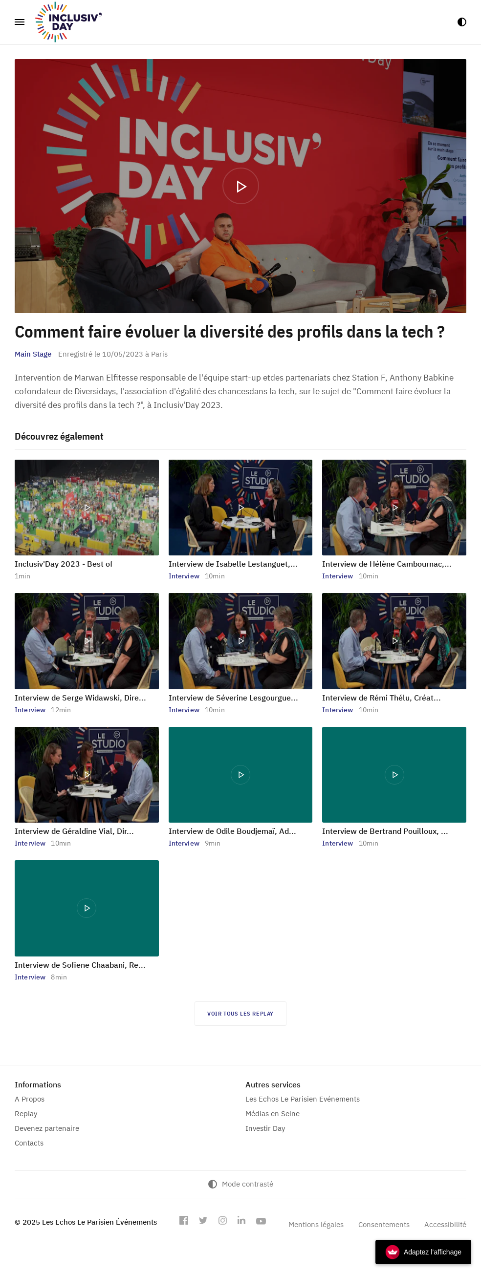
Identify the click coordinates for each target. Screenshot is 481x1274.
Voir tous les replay (240, 1013)
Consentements (384, 1224)
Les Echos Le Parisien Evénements (302, 1099)
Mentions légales (316, 1224)
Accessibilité (445, 1224)
